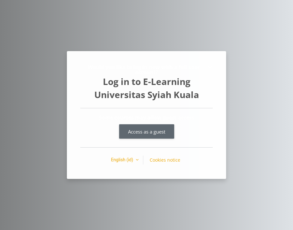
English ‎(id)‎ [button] (122, 159)
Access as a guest (146, 131)
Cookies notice (165, 160)
